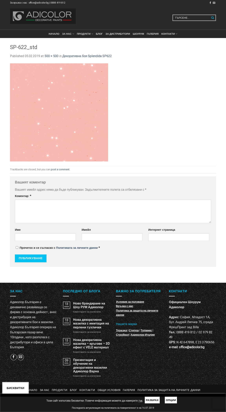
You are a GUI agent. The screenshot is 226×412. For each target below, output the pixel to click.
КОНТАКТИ (169, 34)
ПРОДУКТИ (85, 34)
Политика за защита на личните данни (169, 390)
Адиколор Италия (143, 334)
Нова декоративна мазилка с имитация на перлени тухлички (91, 323)
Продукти (59, 390)
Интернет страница (161, 230)
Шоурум (138, 33)
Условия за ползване (130, 301)
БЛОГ (99, 33)
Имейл (86, 230)
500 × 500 (51, 56)
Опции (171, 400)
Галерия (153, 33)
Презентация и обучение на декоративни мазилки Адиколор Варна (90, 365)
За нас (68, 34)
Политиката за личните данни (77, 248)
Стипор (134, 330)
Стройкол (122, 334)
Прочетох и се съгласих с (58, 248)
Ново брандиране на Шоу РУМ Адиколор (89, 305)
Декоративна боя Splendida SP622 (87, 56)
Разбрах (152, 400)
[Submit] (213, 18)
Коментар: (23, 196)
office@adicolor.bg (191, 347)
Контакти (87, 390)
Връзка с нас (124, 306)
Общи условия (109, 390)
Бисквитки (15, 388)
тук (140, 400)
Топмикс (146, 330)
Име (18, 230)
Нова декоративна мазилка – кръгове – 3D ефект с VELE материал (91, 343)
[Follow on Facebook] (210, 3)
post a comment (60, 169)
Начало (54, 33)
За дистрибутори (118, 33)
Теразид (121, 330)
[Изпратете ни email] (214, 3)
